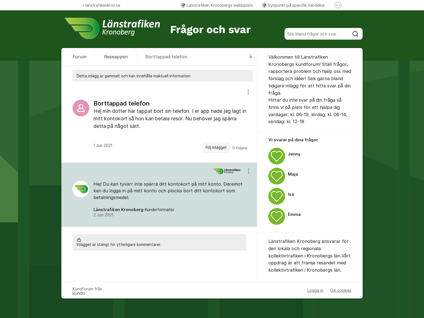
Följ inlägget (216, 147)
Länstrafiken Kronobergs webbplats (217, 5)
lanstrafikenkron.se (101, 5)
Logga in (315, 290)
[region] (159, 122)
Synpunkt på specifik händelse (293, 5)
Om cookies (340, 290)
